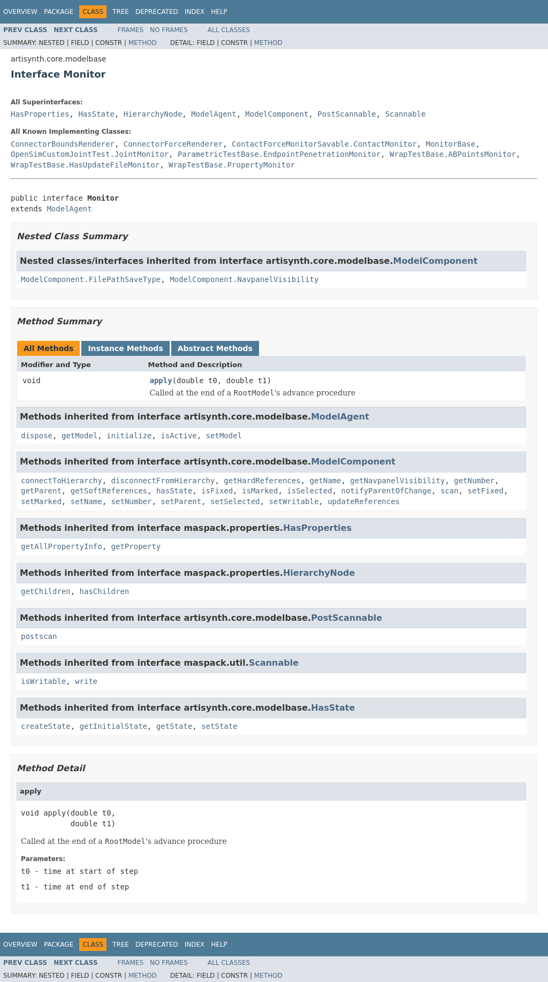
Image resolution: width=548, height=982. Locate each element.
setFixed (486, 490)
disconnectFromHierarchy (163, 480)
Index (195, 12)
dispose (36, 435)
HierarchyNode (153, 114)
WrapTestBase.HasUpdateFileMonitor (85, 165)
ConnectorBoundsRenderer (63, 144)
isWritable (43, 681)
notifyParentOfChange (386, 490)
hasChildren (105, 591)
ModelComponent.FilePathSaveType (91, 279)
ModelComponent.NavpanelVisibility (244, 279)
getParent (41, 490)
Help (219, 12)
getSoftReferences (109, 490)
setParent (181, 501)
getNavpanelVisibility (397, 480)
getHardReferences (262, 480)
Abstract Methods (215, 348)
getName (325, 480)
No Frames (169, 30)
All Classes (229, 30)
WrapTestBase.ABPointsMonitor (453, 154)
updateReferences (364, 501)
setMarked (41, 501)
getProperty (136, 546)
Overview (20, 12)
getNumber (474, 480)
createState (46, 726)
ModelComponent (276, 114)
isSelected (309, 490)
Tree (120, 12)
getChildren (46, 591)
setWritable (294, 501)
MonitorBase (450, 144)
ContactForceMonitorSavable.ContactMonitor (324, 144)
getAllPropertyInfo (61, 546)
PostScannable (346, 114)
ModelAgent (213, 114)
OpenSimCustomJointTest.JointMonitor (90, 154)
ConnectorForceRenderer (173, 144)
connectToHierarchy (61, 480)
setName (86, 501)
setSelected (235, 501)
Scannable (405, 114)
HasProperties (40, 114)
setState (219, 726)
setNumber (131, 501)
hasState (174, 490)
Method (142, 43)
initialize (128, 435)
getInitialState (113, 726)
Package (58, 12)
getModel (79, 435)
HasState (96, 114)
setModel (224, 435)
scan (449, 490)
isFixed (217, 490)
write (86, 681)
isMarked (260, 490)
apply (161, 380)
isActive (178, 435)
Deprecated (156, 12)
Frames (131, 30)
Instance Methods (125, 348)
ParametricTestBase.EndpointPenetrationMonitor (279, 154)
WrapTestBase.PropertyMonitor (232, 165)
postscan (39, 636)
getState (174, 726)
